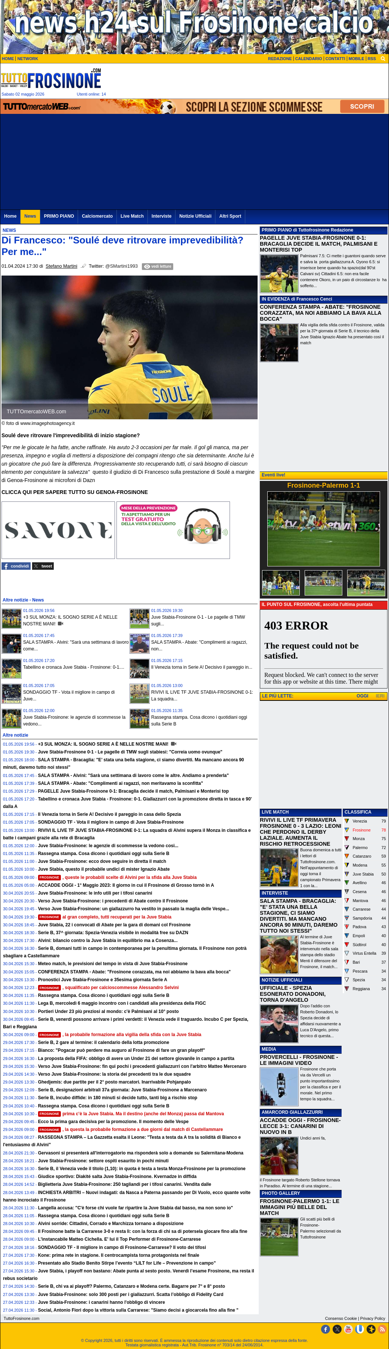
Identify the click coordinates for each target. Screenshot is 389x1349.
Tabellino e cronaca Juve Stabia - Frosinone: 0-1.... (73, 667)
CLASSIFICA (358, 812)
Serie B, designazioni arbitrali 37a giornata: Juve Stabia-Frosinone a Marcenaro (122, 1089)
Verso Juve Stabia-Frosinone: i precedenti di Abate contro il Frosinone (113, 901)
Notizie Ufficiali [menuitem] (195, 216)
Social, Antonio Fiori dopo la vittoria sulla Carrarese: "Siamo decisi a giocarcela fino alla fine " (138, 1310)
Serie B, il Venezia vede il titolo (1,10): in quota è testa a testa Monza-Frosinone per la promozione (142, 1168)
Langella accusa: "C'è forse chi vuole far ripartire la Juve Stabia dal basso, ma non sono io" (135, 1207)
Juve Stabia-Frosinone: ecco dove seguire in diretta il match (102, 861)
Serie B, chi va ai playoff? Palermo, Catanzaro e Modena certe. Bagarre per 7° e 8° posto (131, 1286)
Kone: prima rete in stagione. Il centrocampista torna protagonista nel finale (118, 1255)
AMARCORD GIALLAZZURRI (292, 1112)
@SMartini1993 (121, 266)
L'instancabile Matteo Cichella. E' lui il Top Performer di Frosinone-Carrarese (119, 1239)
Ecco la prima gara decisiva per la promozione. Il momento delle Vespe (113, 1121)
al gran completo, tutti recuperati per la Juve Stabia (105, 917)
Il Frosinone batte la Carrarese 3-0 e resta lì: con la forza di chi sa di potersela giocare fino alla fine (143, 1231)
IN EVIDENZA (276, 299)
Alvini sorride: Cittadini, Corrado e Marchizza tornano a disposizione (111, 1223)
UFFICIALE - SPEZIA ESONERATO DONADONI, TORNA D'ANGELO (293, 994)
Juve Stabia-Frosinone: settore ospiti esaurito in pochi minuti (103, 1160)
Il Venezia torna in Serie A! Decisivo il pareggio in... (201, 667)
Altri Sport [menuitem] (230, 216)
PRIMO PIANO (277, 230)
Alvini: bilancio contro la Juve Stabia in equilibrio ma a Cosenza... (108, 940)
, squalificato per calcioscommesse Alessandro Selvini (108, 987)
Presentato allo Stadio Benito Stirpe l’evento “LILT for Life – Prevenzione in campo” (127, 1263)
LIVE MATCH (275, 812)
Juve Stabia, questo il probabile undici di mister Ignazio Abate (104, 869)
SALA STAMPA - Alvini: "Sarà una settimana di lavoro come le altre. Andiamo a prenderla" (133, 775)
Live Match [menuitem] (132, 216)
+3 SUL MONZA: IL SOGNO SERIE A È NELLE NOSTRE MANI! (104, 744)
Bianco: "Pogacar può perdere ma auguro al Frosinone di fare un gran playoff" (121, 1050)
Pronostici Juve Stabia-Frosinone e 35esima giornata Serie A (102, 979)
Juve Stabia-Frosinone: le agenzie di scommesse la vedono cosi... (108, 845)
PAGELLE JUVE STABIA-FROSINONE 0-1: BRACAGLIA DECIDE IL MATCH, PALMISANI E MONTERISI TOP (318, 244)
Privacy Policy (372, 1318)
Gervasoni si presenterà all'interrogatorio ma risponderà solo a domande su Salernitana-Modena (140, 1153)
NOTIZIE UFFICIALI (282, 980)
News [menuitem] (30, 216)
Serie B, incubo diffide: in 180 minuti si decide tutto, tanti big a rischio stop (117, 1097)
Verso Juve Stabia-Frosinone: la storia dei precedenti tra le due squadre (114, 1074)
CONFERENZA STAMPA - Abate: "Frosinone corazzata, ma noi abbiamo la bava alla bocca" (134, 972)
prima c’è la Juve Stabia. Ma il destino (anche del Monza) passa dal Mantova (131, 1113)
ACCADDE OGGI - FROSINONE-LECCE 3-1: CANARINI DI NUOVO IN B (300, 1126)
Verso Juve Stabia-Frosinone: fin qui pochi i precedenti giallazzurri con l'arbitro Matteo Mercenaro (142, 1066)
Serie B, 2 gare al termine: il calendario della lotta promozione (103, 1042)
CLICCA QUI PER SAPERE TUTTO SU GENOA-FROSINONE (74, 492)
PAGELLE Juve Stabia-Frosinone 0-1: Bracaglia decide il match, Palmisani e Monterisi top (133, 791)
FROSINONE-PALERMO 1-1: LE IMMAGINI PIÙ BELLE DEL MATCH (299, 1207)
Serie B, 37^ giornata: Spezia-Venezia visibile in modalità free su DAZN (113, 932)
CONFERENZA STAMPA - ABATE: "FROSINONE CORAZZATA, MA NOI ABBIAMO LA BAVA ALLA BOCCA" (320, 313)
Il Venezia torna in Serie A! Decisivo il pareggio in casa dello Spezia (109, 814)
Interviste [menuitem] (161, 216)
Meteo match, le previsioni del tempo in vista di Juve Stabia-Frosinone (113, 963)
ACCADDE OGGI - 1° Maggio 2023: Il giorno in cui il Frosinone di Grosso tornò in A (126, 885)
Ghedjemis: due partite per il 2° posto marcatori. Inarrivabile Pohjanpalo (114, 1082)
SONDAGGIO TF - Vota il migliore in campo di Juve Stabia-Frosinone (111, 822)
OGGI (362, 696)
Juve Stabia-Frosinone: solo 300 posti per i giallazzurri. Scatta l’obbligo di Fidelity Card (131, 1294)
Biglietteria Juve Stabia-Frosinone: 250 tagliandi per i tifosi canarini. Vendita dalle (124, 1184)
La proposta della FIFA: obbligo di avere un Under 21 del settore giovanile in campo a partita (136, 1058)
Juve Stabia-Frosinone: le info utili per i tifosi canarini (95, 893)
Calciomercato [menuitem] (97, 216)
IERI (380, 696)
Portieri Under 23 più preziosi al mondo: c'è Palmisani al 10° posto (108, 1011)
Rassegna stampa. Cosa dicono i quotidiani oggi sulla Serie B (103, 853)
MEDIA (269, 1049)
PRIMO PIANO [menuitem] (59, 216)
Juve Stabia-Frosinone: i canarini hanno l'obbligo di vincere (101, 1302)
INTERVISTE (275, 893)
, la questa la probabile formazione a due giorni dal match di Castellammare (130, 1129)
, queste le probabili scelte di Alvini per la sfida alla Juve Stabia (117, 877)
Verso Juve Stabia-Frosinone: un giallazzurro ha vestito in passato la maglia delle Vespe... (133, 908)
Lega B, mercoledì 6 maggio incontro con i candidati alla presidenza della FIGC (122, 1003)
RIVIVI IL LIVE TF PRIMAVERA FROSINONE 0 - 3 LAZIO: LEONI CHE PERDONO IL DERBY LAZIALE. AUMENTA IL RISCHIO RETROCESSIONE (300, 832)
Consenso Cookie (341, 1318)
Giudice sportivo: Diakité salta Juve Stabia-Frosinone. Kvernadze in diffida (117, 1176)
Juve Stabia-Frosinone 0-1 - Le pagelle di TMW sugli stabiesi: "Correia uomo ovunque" (130, 752)
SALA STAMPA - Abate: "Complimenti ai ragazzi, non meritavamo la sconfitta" (120, 783)
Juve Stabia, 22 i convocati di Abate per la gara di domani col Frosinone (114, 924)
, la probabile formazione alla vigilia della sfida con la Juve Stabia (120, 1034)
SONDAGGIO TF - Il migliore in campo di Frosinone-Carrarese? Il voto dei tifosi (122, 1247)
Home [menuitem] (10, 216)
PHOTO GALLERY (281, 1193)
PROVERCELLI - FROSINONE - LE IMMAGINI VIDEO (299, 1060)
